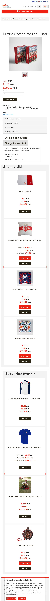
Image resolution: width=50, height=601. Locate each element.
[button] (2, 266)
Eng (40, 1)
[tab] (25, 119)
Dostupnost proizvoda (12, 119)
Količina (5, 91)
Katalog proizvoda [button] (25, 11)
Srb (34, 1)
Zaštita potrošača (10, 131)
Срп (45, 1)
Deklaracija (9, 127)
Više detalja (25, 211)
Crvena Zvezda (8, 114)
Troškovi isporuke (11, 123)
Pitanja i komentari (15, 143)
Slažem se (22, 598)
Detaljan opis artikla (16, 137)
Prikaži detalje (11, 598)
